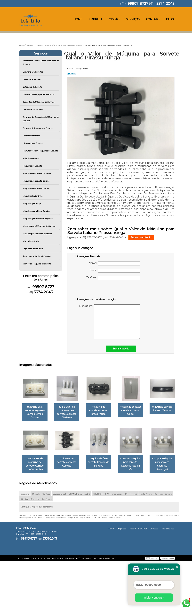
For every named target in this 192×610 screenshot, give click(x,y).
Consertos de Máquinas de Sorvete (39, 102)
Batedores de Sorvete (33, 87)
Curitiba (46, 542)
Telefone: (113, 278)
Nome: (114, 263)
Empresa (95, 19)
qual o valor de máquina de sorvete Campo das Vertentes (68, 464)
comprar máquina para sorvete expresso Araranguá (68, 514)
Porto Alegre (146, 542)
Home (78, 19)
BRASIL (36, 542)
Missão (114, 19)
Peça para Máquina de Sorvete (37, 256)
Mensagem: (109, 321)
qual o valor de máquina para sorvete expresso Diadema (68, 412)
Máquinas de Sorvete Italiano (36, 181)
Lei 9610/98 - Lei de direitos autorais (106, 566)
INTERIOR (98, 542)
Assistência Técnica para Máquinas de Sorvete (41, 62)
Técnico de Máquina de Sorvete (37, 264)
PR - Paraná (131, 542)
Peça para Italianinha (33, 248)
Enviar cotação (120, 348)
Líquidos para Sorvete (33, 143)
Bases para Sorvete (32, 79)
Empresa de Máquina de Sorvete (38, 128)
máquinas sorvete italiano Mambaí (35, 461)
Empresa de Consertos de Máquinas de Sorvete (41, 119)
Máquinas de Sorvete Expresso (37, 173)
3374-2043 (165, 3)
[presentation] (95, 289)
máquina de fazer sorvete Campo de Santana (134, 463)
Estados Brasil (59, 542)
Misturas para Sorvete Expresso (37, 233)
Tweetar (71, 73)
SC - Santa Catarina (30, 547)
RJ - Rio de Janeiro (163, 542)
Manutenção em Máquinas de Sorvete (40, 151)
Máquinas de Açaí (31, 158)
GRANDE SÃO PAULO (79, 542)
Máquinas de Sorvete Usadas (36, 188)
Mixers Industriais (31, 241)
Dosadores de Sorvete (33, 109)
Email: (115, 271)
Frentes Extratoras (31, 135)
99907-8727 (138, 3)
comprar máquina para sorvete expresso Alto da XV (35, 514)
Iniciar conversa (154, 597)
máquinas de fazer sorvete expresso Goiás (134, 411)
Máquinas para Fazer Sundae (36, 211)
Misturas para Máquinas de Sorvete (39, 226)
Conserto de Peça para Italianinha (39, 94)
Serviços (133, 19)
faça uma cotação (141, 237)
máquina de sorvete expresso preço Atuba (101, 411)
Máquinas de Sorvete (32, 166)
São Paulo (47, 547)
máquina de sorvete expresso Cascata (101, 461)
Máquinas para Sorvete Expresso (38, 218)
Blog (170, 19)
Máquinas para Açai (32, 203)
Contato (153, 19)
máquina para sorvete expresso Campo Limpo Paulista (35, 412)
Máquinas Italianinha (33, 196)
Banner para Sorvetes (33, 72)
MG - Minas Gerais (113, 542)
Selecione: (25, 542)
